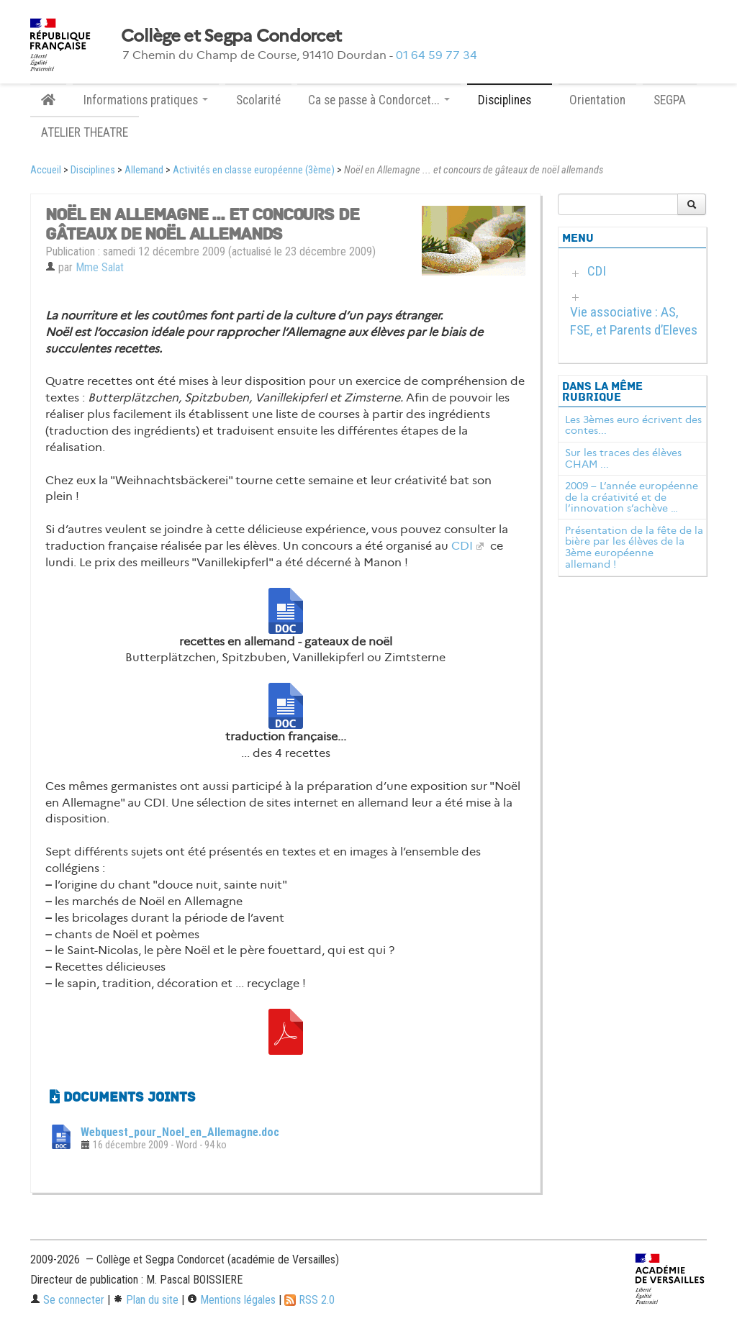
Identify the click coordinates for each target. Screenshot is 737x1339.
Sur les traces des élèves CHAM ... (623, 458)
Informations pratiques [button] (145, 100)
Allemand (144, 170)
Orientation (597, 100)
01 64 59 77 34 (436, 55)
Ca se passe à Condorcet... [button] (379, 100)
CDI (462, 546)
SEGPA (670, 100)
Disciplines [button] (509, 100)
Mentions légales (231, 1300)
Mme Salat (100, 267)
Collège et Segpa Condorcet (231, 36)
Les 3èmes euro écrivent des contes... (633, 425)
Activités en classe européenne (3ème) (254, 170)
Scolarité (258, 100)
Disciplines (93, 170)
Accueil (45, 170)
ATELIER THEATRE (84, 132)
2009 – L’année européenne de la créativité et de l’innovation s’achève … (631, 497)
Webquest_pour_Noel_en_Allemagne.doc (180, 1132)
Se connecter (67, 1300)
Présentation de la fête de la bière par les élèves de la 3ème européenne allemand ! (634, 547)
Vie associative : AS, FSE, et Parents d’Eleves (633, 321)
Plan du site (145, 1300)
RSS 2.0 (309, 1300)
